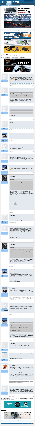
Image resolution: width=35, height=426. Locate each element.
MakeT (3, 221)
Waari (3, 182)
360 (12, 57)
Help (25, 423)
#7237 (33, 350)
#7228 (33, 172)
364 (17, 57)
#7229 (33, 212)
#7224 (33, 130)
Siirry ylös (31, 423)
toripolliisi (3, 128)
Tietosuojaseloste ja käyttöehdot (29, 424)
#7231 (33, 241)
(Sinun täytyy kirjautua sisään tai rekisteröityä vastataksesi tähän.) (25, 398)
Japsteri (10, 172)
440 (20, 57)
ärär (2, 275)
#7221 (33, 85)
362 (15, 57)
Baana (6, 55)
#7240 (33, 396)
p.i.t (2, 349)
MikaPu (3, 294)
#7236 (33, 340)
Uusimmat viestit (10, 5)
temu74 (3, 150)
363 (16, 57)
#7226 (33, 151)
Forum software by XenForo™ (8, 424)
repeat (3, 371)
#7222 (33, 103)
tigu (2, 80)
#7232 (33, 266)
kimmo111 (3, 392)
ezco (13, 55)
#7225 (33, 140)
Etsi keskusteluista (4, 5)
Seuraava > (23, 57)
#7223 (33, 119)
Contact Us (22, 423)
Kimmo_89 (3, 94)
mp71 (2, 139)
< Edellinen (7, 57)
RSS (33, 423)
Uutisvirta (28, 423)
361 (13, 57)
